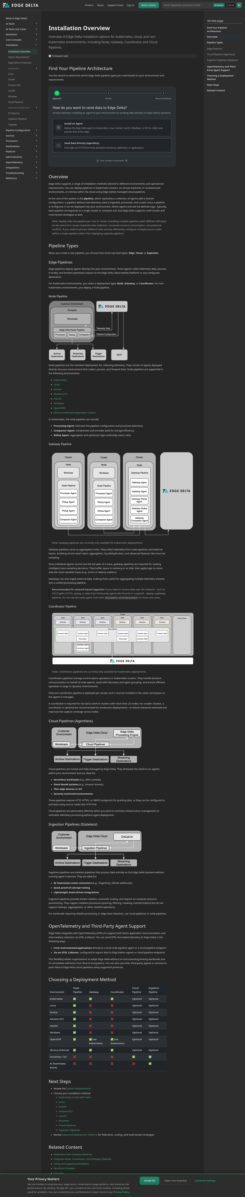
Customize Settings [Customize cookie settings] (205, 1180)
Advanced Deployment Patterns (79, 1134)
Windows (59, 403)
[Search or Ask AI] (187, 5)
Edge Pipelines (214, 48)
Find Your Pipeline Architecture (217, 29)
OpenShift (59, 408)
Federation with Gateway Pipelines (73, 1154)
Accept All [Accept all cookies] (149, 1180)
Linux (57, 384)
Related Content (216, 90)
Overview (212, 36)
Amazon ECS (61, 393)
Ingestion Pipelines (69, 1130)
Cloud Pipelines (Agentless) (221, 54)
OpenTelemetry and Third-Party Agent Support (221, 68)
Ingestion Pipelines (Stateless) (222, 60)
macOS (58, 398)
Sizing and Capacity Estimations (71, 1163)
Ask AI (230, 5)
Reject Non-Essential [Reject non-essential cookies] (175, 1180)
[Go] (239, 5)
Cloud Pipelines (67, 1125)
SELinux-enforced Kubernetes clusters (75, 412)
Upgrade (58, 1173)
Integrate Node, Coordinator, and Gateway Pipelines (83, 1158)
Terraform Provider (64, 1168)
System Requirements (78, 1088)
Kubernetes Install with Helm (75, 1097)
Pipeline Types (215, 42)
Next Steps (213, 84)
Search (219, 5)
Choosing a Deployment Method (220, 77)
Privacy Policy (121, 1192)
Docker (58, 389)
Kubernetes (60, 379)
